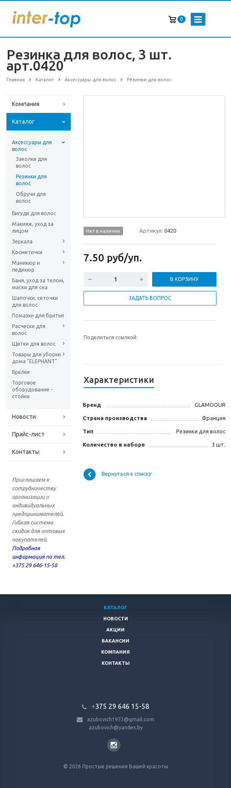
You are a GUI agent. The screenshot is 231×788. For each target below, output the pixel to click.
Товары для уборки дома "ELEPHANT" (36, 358)
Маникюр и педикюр (26, 266)
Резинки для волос (31, 180)
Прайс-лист (28, 434)
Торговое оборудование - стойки (32, 389)
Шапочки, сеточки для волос (35, 301)
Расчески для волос (28, 329)
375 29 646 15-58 (120, 706)
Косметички (27, 252)
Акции (115, 629)
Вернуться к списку (117, 474)
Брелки (21, 372)
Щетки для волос (34, 344)
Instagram (114, 745)
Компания (25, 104)
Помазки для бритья (38, 315)
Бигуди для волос (34, 213)
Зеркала (22, 241)
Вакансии (115, 640)
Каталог (23, 121)
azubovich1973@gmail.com (120, 719)
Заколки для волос (31, 162)
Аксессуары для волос (32, 145)
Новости (24, 416)
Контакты (25, 451)
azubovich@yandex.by (116, 727)
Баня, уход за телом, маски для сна (38, 284)
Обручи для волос (31, 197)
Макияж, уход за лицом (33, 227)
